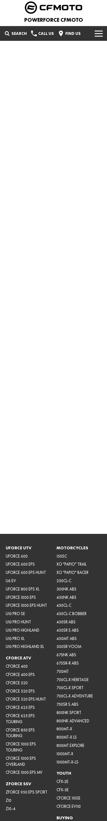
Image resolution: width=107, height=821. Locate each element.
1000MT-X (64, 754)
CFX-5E (62, 790)
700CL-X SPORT (70, 687)
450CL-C (63, 605)
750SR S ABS (67, 704)
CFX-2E (62, 781)
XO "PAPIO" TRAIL (71, 564)
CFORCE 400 (17, 666)
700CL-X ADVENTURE (74, 696)
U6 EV (11, 581)
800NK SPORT (68, 712)
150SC (61, 556)
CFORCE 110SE (68, 798)
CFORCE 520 (17, 683)
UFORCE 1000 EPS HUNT (26, 605)
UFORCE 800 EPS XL (22, 589)
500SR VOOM (68, 646)
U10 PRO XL (15, 638)
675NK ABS (66, 655)
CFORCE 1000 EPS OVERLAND (21, 761)
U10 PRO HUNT (18, 622)
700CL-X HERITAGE (72, 679)
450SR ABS (66, 622)
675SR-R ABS (67, 663)
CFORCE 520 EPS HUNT (26, 699)
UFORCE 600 (17, 556)
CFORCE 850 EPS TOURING (20, 733)
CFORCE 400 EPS (20, 674)
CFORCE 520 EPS (20, 691)
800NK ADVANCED (72, 721)
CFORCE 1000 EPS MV (24, 772)
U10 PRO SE (15, 613)
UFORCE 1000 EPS (21, 597)
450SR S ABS (67, 630)
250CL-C (63, 581)
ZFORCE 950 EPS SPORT (26, 792)
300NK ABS (66, 589)
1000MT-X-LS (67, 762)
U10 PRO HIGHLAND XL (25, 646)
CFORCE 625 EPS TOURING (20, 718)
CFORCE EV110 (68, 806)
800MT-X (64, 729)
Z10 (8, 800)
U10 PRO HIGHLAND (22, 630)
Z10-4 (10, 808)
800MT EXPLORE (70, 745)
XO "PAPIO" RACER (72, 572)
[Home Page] (53, 7)
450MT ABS (66, 638)
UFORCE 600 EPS (20, 564)
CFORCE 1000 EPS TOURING (21, 747)
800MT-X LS (66, 737)
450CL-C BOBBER (71, 613)
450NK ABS (66, 597)
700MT (62, 671)
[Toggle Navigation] (99, 33)
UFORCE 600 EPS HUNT (26, 572)
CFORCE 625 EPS (20, 707)
